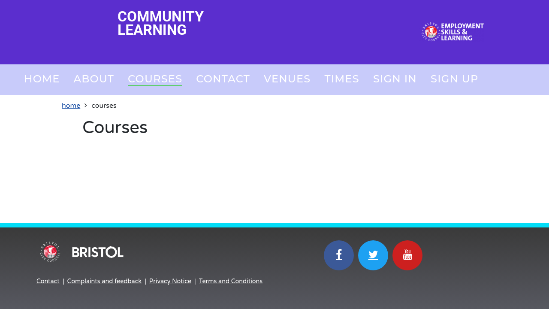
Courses (155, 79)
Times (341, 79)
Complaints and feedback (104, 281)
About (93, 79)
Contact (223, 79)
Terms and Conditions (230, 281)
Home (42, 79)
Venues (287, 79)
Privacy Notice (170, 281)
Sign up (455, 79)
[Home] (451, 32)
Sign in (395, 79)
